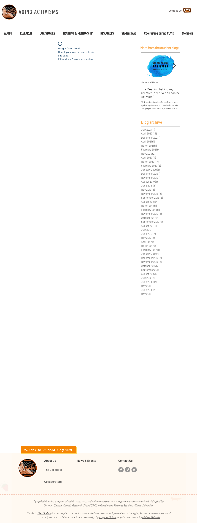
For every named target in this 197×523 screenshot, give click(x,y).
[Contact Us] (175, 10)
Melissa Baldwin (151, 517)
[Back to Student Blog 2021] (48, 449)
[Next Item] (174, 65)
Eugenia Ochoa (107, 517)
